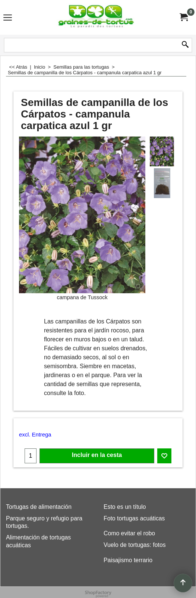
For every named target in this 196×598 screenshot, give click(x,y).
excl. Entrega (35, 435)
